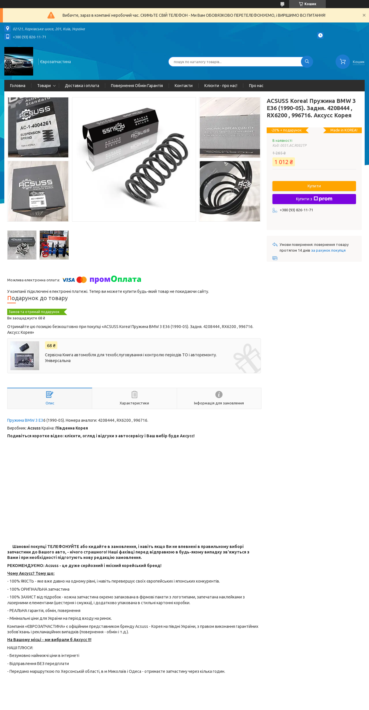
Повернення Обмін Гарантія (137, 86)
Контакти (184, 86)
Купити (314, 186)
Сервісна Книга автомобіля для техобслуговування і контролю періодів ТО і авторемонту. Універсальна (131, 358)
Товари (44, 86)
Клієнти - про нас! (220, 86)
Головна (17, 86)
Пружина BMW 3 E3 (25, 420)
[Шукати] (307, 62)
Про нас (256, 86)
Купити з (314, 198)
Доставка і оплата (82, 86)
